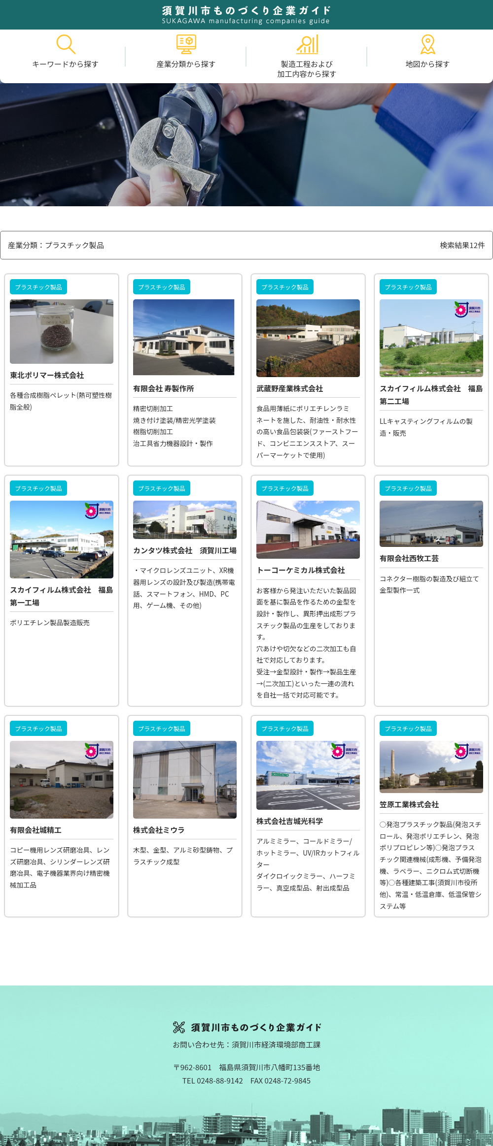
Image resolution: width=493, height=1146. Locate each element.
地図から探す (427, 51)
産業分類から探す (185, 51)
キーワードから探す (65, 51)
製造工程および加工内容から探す (306, 56)
